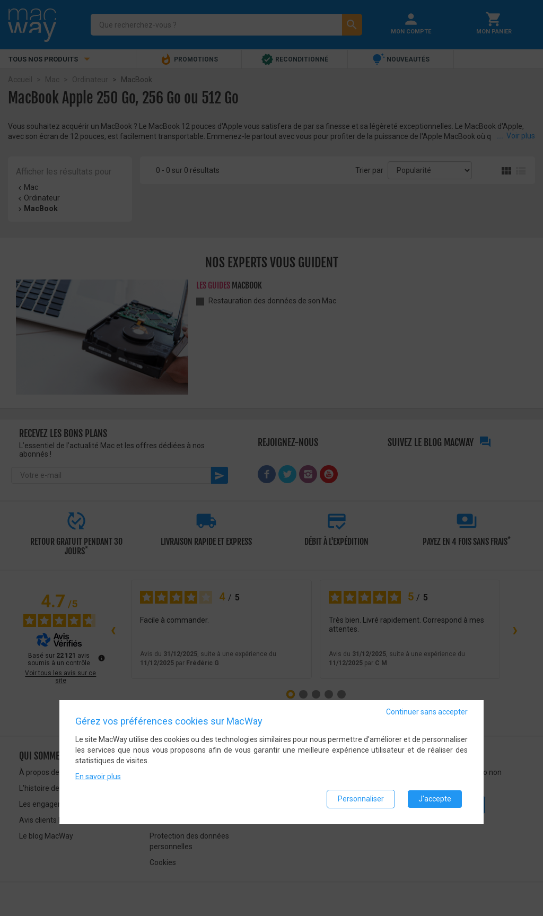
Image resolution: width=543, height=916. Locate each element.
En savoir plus (98, 776)
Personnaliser (361, 799)
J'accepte (434, 799)
